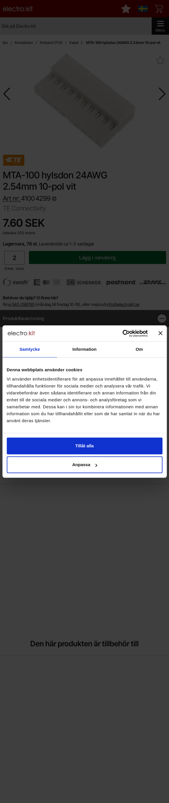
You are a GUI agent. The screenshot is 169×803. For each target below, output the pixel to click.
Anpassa (84, 464)
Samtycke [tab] (29, 349)
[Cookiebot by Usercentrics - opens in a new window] (122, 333)
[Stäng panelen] (160, 333)
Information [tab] (85, 349)
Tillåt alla (84, 445)
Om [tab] (139, 349)
